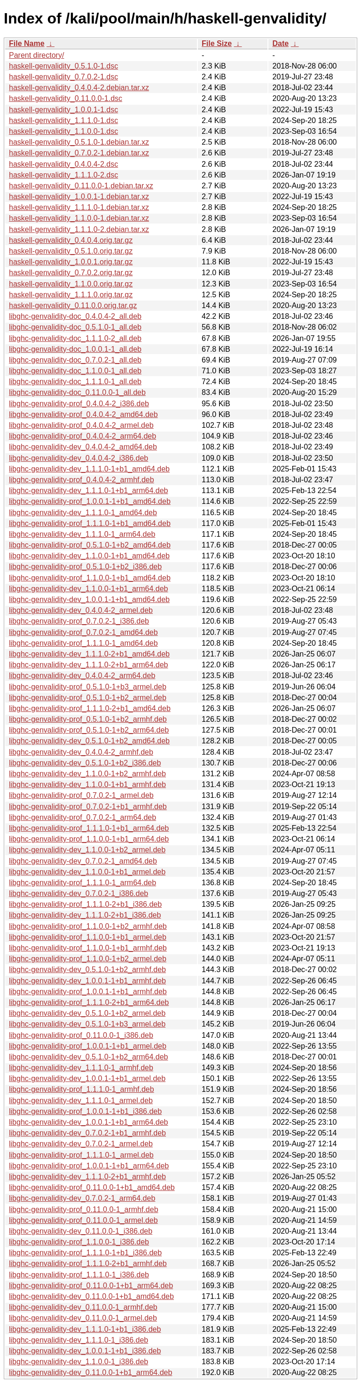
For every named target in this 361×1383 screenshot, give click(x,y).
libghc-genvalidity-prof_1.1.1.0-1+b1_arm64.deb (89, 828)
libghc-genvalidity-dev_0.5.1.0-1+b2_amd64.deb (89, 741)
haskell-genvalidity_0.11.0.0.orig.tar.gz (73, 305)
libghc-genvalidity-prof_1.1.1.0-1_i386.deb (79, 1275)
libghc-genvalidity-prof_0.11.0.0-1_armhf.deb (83, 1209)
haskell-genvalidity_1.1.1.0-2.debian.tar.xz (79, 229)
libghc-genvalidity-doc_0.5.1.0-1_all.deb (75, 327)
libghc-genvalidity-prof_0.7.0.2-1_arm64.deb (82, 817)
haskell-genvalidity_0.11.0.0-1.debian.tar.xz (81, 186)
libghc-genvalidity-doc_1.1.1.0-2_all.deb (75, 338)
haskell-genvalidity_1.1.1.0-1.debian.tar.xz (79, 207)
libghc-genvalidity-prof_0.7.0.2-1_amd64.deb (83, 632)
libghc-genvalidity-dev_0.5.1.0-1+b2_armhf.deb (87, 970)
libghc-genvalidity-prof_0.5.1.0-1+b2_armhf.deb (88, 719)
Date (280, 43)
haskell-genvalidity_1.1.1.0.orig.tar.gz (71, 295)
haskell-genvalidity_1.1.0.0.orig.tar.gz (71, 284)
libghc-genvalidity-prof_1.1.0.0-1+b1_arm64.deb (89, 839)
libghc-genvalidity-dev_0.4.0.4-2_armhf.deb (81, 752)
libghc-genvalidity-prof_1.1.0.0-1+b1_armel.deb (87, 937)
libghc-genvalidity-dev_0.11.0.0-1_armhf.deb (83, 1307)
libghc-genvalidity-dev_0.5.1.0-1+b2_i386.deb (85, 763)
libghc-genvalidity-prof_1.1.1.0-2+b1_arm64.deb (89, 1002)
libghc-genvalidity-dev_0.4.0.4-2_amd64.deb (83, 447)
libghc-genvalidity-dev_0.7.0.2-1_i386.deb (78, 893)
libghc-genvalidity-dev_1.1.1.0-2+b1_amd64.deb (89, 654)
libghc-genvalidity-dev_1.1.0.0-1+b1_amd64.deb (89, 556)
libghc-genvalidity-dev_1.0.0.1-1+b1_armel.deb (87, 1078)
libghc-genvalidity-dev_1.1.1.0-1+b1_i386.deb (85, 1329)
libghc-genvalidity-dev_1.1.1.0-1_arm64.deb (82, 534)
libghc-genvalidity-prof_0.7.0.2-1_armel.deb (81, 795)
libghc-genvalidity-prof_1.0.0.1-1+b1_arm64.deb (89, 1166)
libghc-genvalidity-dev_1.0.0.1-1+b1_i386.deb (85, 1351)
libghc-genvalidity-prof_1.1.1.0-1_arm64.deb (82, 883)
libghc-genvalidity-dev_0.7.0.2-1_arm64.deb (82, 1198)
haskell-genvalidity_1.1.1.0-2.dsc (63, 175)
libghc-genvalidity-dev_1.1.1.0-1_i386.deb (78, 1340)
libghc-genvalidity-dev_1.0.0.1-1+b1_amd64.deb (89, 599)
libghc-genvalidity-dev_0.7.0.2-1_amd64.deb (83, 861)
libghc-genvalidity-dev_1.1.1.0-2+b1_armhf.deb (87, 1177)
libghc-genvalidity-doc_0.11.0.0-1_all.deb (77, 392)
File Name (27, 43)
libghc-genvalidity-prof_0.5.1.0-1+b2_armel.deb (87, 698)
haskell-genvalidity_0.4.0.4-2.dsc (63, 164)
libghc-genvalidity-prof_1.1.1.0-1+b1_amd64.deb (90, 523)
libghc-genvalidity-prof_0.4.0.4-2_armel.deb (81, 425)
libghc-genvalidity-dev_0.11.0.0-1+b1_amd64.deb (91, 1296)
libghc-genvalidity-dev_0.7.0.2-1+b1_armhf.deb (87, 1133)
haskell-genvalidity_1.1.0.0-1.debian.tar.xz (79, 218)
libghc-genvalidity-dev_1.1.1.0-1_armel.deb (81, 1101)
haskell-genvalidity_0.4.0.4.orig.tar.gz (71, 240)
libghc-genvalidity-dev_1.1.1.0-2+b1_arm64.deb (88, 665)
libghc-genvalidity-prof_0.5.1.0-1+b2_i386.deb (85, 567)
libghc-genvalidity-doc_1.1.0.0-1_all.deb (75, 371)
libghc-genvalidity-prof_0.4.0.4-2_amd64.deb (83, 414)
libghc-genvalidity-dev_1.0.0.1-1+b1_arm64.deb (88, 1122)
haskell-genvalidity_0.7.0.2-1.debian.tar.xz (79, 153)
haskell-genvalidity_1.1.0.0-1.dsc (63, 131)
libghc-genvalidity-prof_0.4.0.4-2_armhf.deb (81, 480)
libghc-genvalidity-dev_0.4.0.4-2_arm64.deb (82, 676)
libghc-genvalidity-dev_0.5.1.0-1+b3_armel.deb (87, 1024)
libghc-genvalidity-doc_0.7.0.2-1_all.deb (75, 360)
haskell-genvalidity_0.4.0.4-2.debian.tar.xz (79, 88)
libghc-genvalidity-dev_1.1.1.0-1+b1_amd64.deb (89, 469)
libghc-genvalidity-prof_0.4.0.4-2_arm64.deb (82, 436)
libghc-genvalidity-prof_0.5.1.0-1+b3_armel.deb (87, 687)
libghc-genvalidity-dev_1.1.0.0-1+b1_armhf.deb (87, 784)
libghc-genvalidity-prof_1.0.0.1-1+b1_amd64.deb (90, 501)
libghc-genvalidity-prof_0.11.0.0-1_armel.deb (83, 1220)
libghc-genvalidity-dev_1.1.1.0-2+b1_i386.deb (85, 915)
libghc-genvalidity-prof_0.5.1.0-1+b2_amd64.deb (90, 545)
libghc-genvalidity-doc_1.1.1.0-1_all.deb (75, 382)
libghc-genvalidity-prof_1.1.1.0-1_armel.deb (81, 1155)
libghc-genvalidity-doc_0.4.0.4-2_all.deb (75, 316)
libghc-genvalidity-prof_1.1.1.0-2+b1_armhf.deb (88, 1263)
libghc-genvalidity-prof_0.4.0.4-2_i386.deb (79, 404)
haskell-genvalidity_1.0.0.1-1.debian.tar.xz (79, 197)
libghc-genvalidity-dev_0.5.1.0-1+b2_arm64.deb (88, 1057)
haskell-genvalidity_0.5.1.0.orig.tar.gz (71, 251)
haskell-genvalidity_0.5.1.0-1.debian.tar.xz (79, 142)
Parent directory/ (36, 55)
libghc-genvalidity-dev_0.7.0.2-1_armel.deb (81, 1144)
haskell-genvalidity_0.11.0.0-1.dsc (65, 98)
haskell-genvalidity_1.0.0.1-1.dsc (63, 110)
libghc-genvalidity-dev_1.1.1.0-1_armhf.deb (81, 1068)
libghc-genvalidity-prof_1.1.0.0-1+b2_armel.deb (87, 959)
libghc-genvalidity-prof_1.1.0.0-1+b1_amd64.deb (90, 578)
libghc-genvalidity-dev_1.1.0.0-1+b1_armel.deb (87, 872)
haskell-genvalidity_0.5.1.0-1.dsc (63, 66)
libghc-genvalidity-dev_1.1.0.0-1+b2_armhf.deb (87, 774)
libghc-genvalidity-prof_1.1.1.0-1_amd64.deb (83, 643)
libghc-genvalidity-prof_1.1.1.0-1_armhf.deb (81, 1089)
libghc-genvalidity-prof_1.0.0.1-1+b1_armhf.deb (88, 992)
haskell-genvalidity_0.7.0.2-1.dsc (63, 77)
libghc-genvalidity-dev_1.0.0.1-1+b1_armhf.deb (87, 981)
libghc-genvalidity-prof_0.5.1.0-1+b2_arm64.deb (89, 730)
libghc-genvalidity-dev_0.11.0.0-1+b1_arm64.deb (90, 1372)
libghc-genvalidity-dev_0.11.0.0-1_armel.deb (83, 1318)
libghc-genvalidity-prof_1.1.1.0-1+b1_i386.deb (85, 1253)
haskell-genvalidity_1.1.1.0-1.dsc (63, 120)
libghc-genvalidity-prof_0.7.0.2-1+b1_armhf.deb (88, 807)
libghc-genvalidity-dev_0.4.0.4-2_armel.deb (81, 610)
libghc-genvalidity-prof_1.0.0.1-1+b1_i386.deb (85, 1111)
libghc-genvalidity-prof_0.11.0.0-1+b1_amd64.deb (92, 1187)
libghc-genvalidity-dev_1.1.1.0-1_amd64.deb (83, 513)
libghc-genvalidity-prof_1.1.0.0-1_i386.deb (79, 1242)
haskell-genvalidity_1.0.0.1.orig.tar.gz (71, 262)
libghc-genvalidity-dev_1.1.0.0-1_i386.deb (78, 1362)
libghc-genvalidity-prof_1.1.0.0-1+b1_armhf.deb (88, 948)
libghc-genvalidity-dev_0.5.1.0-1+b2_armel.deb (87, 1013)
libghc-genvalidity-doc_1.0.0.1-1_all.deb (75, 349)
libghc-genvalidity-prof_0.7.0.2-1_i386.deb (79, 621)
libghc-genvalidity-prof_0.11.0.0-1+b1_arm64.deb (91, 1286)
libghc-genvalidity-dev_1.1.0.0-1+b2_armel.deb (87, 850)
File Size (217, 43)
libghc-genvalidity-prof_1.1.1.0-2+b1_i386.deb (85, 904)
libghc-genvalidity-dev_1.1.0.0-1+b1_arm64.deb (88, 589)
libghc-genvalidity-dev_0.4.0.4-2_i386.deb (78, 458)
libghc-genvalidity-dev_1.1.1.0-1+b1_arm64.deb (88, 490)
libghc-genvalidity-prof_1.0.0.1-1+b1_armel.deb (87, 1046)
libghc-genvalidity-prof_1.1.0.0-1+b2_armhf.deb (88, 926)
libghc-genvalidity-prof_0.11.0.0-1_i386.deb (81, 1035)
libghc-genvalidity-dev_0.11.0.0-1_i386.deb (80, 1231)
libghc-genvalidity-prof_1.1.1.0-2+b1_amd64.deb (90, 708)
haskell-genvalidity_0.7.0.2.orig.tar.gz (71, 273)
